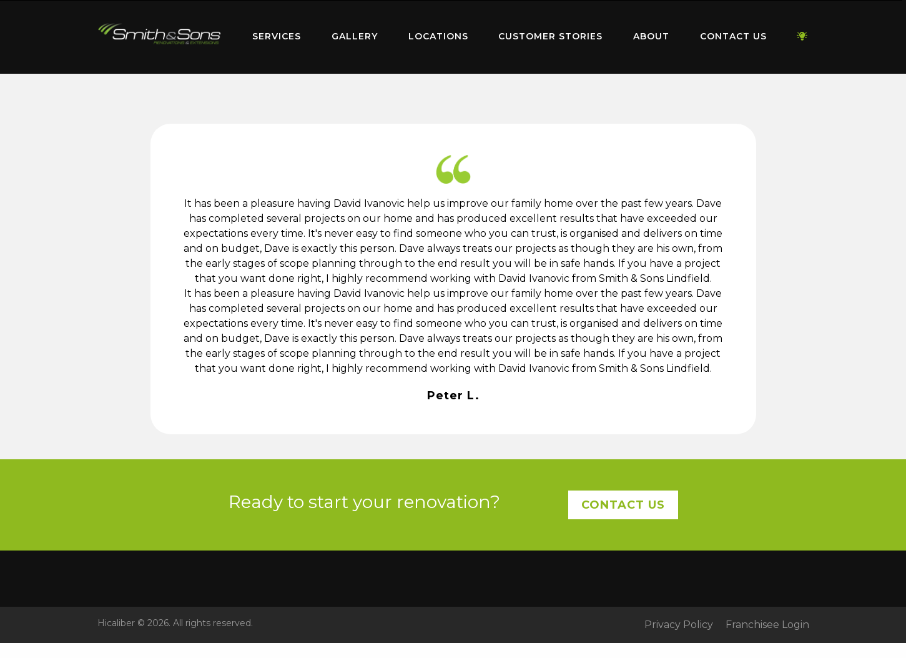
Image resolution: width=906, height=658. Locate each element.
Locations (438, 36)
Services (276, 36)
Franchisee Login (767, 625)
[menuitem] (159, 37)
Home (159, 34)
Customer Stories (550, 36)
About (651, 36)
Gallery (355, 36)
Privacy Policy (678, 625)
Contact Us (733, 36)
